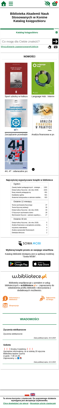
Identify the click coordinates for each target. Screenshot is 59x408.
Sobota (7, 345)
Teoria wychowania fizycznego (22, 205)
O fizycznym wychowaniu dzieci (22, 212)
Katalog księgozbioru (27, 32)
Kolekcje (34, 46)
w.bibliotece (28, 285)
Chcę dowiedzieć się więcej (15, 403)
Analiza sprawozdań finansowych (23, 230)
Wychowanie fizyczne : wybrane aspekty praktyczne (29, 215)
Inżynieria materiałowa (19, 227)
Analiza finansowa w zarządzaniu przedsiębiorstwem (29, 225)
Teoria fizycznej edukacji (20, 207)
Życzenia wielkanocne (14, 329)
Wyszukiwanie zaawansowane (15, 46)
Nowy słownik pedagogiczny (21, 192)
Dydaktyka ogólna (18, 195)
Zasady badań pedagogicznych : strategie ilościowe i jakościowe (33, 187)
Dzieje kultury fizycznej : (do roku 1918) (25, 190)
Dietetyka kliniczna (18, 232)
